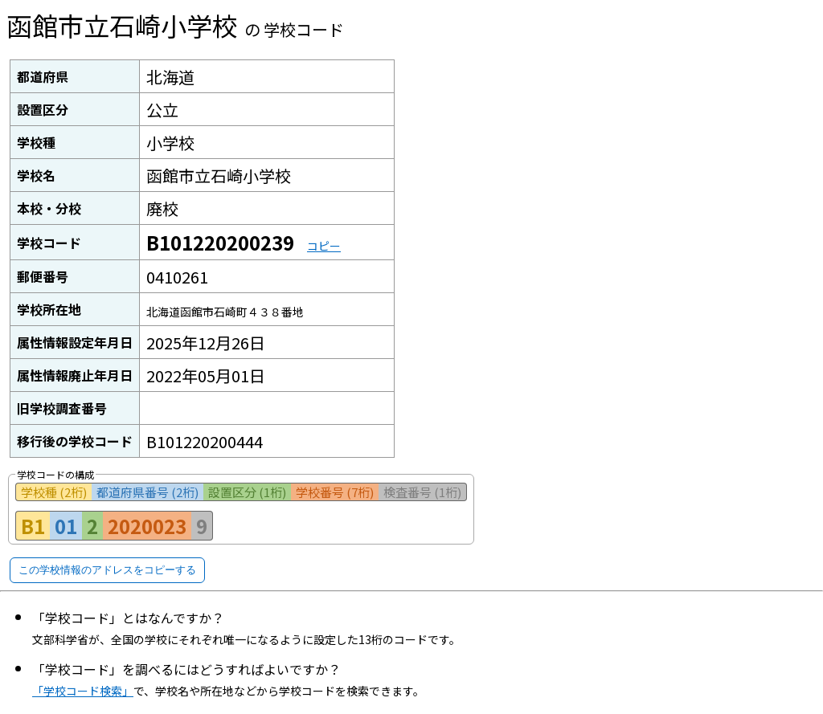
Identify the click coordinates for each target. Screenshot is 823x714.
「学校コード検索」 (82, 691)
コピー (324, 246)
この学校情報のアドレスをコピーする (107, 570)
